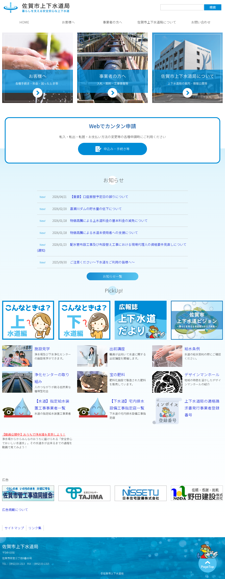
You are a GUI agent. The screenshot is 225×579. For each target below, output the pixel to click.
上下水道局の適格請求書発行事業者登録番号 (201, 407)
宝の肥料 (112, 379)
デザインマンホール (187, 379)
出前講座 (112, 353)
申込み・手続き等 (112, 149)
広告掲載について (15, 509)
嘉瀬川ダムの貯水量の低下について (96, 208)
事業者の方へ (112, 22)
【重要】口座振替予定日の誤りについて (99, 196)
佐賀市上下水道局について (156, 22)
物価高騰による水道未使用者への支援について (104, 232)
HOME (24, 22)
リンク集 (34, 528)
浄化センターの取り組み (37, 382)
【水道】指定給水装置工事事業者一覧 (37, 407)
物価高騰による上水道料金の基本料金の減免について (109, 220)
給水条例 (187, 353)
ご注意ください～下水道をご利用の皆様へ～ (102, 262)
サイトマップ (14, 528)
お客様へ (68, 22)
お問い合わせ (201, 22)
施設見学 (37, 353)
